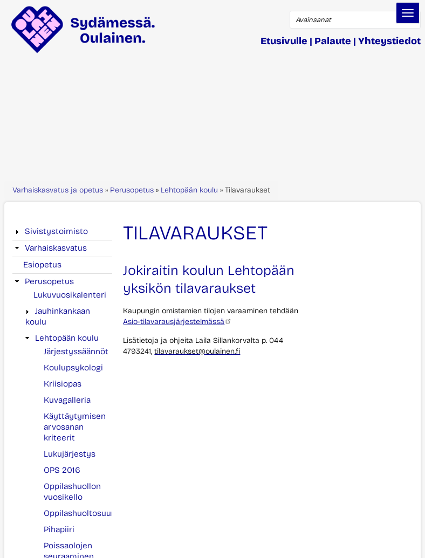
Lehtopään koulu (189, 190)
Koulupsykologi (73, 368)
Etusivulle (284, 41)
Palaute (332, 41)
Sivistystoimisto (56, 231)
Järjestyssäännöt (76, 351)
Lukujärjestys (69, 454)
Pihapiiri (59, 529)
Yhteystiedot (389, 41)
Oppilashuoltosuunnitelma (94, 513)
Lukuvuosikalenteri (69, 295)
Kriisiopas (62, 384)
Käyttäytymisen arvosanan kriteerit (75, 427)
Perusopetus (132, 190)
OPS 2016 (62, 470)
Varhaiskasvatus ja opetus (57, 190)
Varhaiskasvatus (56, 248)
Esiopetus (42, 265)
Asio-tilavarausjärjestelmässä (177, 321)
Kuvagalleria (67, 400)
